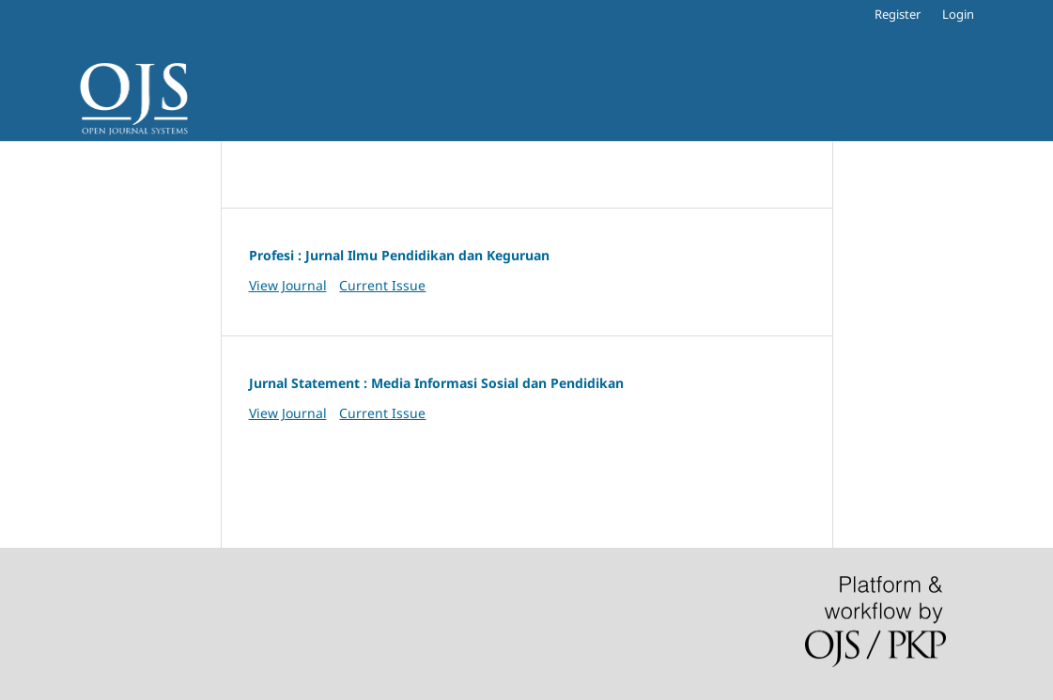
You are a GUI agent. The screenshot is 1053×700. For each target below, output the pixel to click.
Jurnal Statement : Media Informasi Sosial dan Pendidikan (436, 383)
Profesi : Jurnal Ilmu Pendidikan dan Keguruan (399, 255)
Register (898, 14)
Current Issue (382, 285)
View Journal (288, 285)
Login (958, 14)
